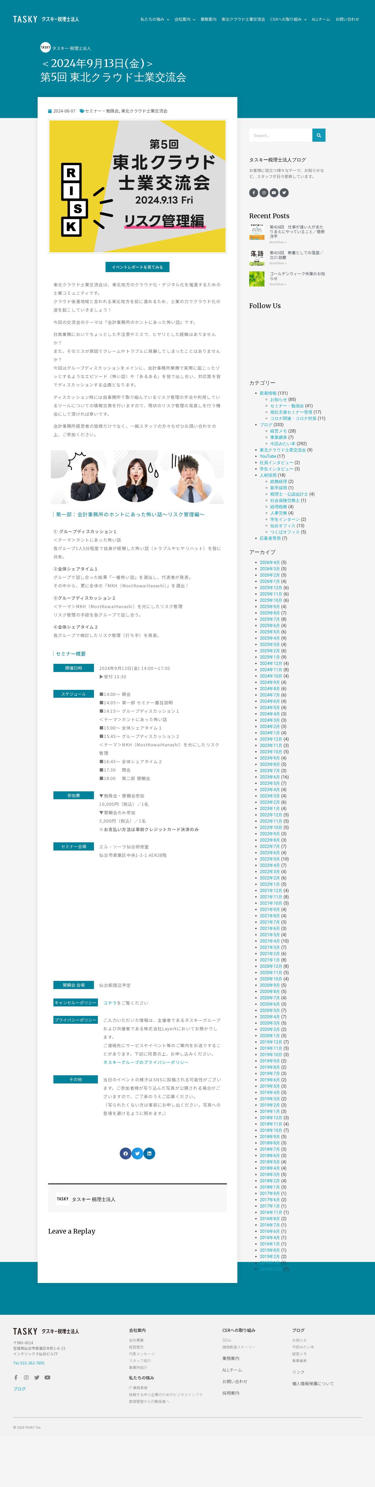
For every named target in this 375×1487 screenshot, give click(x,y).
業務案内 (208, 19)
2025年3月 (270, 644)
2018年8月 (270, 1142)
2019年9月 (270, 1060)
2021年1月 (270, 960)
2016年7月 (270, 1225)
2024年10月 (271, 676)
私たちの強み (155, 19)
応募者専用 (270, 538)
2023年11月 (271, 745)
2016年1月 (270, 1243)
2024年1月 (270, 732)
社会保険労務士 (285, 500)
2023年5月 (270, 783)
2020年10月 (271, 978)
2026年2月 (270, 575)
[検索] (319, 135)
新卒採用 (278, 487)
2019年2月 (270, 1105)
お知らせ (278, 399)
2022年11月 (271, 821)
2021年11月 (271, 896)
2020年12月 (271, 966)
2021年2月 (270, 953)
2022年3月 (270, 871)
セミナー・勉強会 (102, 111)
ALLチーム (321, 19)
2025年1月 (270, 657)
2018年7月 (270, 1149)
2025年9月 (270, 606)
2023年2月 (270, 802)
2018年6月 (270, 1155)
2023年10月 (271, 751)
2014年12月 (271, 1269)
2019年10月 (271, 1054)
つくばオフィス (285, 531)
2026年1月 (270, 581)
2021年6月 (270, 928)
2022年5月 (270, 859)
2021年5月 (270, 934)
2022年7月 (270, 846)
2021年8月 (270, 915)
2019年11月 (271, 1048)
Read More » (278, 242)
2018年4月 (270, 1168)
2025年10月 (271, 600)
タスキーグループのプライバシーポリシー (146, 1062)
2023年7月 (270, 770)
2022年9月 (270, 833)
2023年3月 (270, 795)
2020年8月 (270, 991)
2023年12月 (271, 739)
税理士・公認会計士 (289, 494)
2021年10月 (271, 903)
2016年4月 (270, 1237)
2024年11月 (271, 669)
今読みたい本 (283, 443)
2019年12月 (271, 1042)
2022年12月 (271, 814)
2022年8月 (270, 840)
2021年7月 (270, 922)
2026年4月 (270, 562)
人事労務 (278, 513)
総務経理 (278, 481)
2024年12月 (271, 663)
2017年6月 (270, 1199)
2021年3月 (270, 947)
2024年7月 (270, 694)
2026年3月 (270, 568)
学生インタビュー (276, 468)
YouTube (268, 456)
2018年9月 (270, 1136)
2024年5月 (270, 707)
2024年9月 (270, 682)
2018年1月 (270, 1187)
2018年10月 (271, 1130)
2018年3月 (270, 1174)
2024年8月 (270, 688)
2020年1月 (270, 1035)
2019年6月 (270, 1079)
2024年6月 (270, 701)
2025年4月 (270, 638)
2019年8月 (270, 1067)
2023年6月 (270, 777)
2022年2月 (270, 877)
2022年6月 (270, 852)
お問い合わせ (347, 19)
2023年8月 (270, 764)
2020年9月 (270, 985)
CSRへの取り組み (288, 19)
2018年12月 (271, 1117)
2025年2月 (270, 650)
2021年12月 (271, 890)
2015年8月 (270, 1250)
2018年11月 (271, 1124)
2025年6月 (270, 625)
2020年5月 (270, 1010)
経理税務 (278, 506)
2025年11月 (271, 594)
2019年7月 (270, 1073)
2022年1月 (270, 884)
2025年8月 (270, 612)
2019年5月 (270, 1086)
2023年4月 (270, 789)
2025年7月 (270, 619)
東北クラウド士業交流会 (243, 19)
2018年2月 (270, 1180)
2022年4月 (270, 865)
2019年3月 (270, 1098)
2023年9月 (270, 758)
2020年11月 (271, 972)
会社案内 (184, 19)
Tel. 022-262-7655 (28, 1363)
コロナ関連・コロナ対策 (293, 418)
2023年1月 (270, 808)
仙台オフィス (283, 525)
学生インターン (285, 519)
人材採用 (268, 475)
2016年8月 (270, 1218)
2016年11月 (271, 1212)
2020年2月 (270, 1029)
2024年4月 (270, 713)
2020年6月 (270, 1004)
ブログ (266, 424)
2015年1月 (270, 1262)
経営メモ (278, 431)
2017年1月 (270, 1206)
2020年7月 (270, 997)
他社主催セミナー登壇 (291, 412)
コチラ (110, 1003)
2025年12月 (271, 587)
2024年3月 (270, 720)
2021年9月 (270, 909)
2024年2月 (270, 726)
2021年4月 (270, 941)
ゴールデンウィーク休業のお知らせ (297, 276)
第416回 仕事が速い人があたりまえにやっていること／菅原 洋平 (297, 231)
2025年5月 (270, 631)
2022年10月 (271, 827)
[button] (137, 267)
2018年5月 (270, 1161)
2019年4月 (270, 1092)
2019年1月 (270, 1111)
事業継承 (278, 437)
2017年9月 (270, 1193)
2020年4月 (270, 1016)
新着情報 (268, 393)
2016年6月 (270, 1231)
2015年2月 (270, 1256)
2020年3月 (270, 1023)
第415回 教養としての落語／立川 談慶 (296, 255)
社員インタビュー (276, 462)
